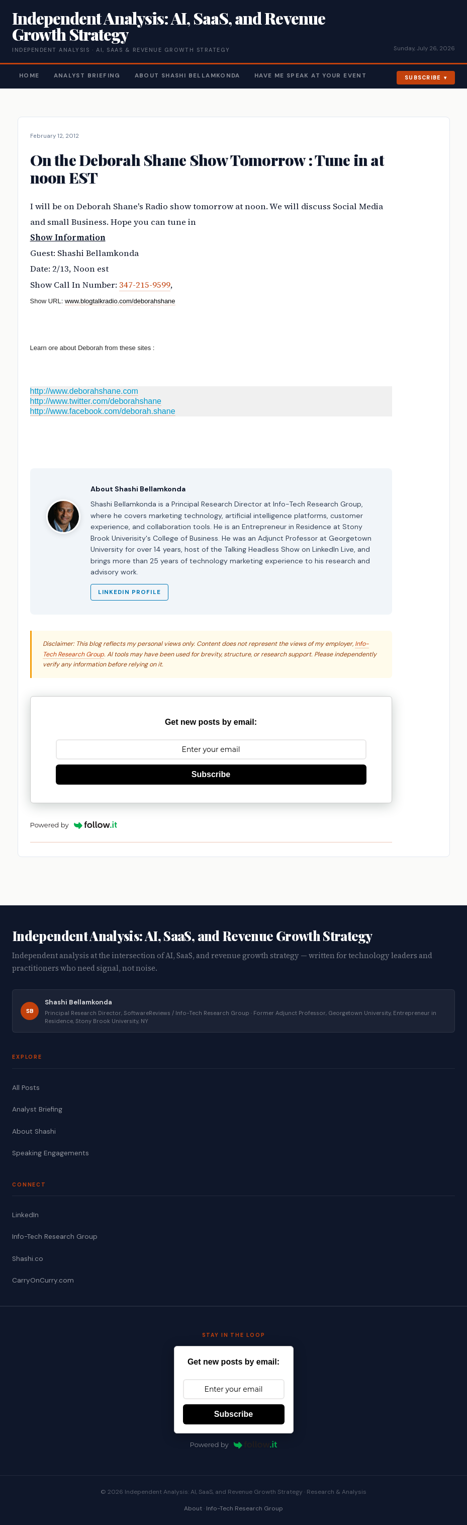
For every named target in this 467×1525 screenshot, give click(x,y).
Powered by (74, 825)
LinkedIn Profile (129, 592)
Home (29, 75)
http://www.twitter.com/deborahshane (95, 401)
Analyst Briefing (87, 75)
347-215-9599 (144, 285)
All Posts (26, 1087)
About (193, 1508)
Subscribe (423, 77)
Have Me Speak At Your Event (310, 75)
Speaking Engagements (50, 1153)
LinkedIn (25, 1215)
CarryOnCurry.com (43, 1280)
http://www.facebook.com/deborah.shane (102, 411)
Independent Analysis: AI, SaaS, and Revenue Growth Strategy (168, 26)
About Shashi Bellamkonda (187, 75)
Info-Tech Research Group (55, 1236)
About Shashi (34, 1131)
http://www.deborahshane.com (84, 391)
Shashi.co (27, 1258)
